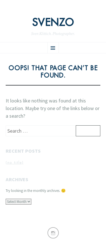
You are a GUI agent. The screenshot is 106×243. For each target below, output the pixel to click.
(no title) (14, 162)
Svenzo (53, 22)
